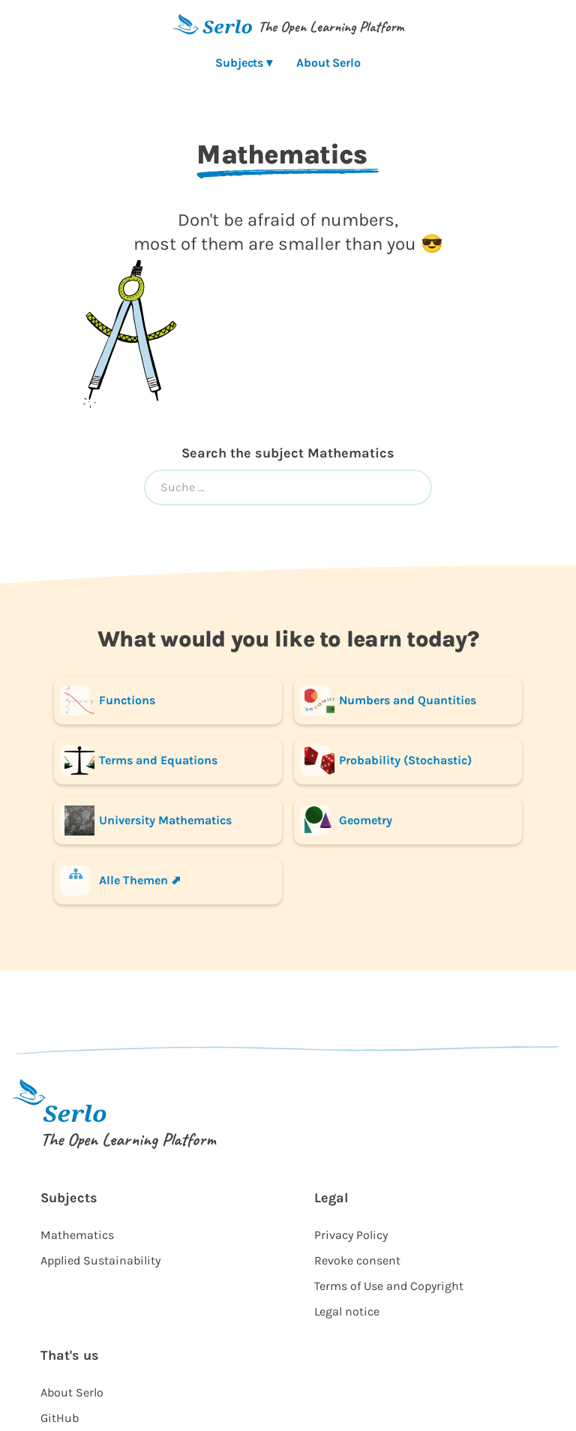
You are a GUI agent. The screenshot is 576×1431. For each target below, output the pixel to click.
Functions (107, 701)
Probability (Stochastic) (386, 761)
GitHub (59, 1418)
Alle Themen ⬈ (120, 881)
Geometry (346, 821)
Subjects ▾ (243, 63)
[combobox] (288, 488)
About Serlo (328, 63)
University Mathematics (146, 821)
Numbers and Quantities (388, 701)
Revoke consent (357, 1260)
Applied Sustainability (100, 1260)
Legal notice (347, 1311)
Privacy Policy (351, 1235)
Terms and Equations (139, 761)
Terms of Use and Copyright (389, 1286)
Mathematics (77, 1235)
